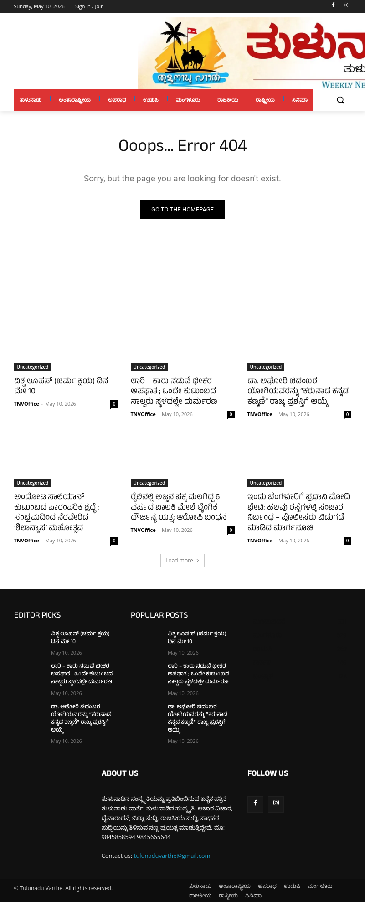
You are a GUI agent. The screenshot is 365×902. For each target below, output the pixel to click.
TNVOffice (26, 403)
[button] (340, 100)
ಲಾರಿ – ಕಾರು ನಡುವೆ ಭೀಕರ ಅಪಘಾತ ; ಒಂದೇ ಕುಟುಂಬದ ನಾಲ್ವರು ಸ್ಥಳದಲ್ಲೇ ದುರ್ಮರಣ (172, 392)
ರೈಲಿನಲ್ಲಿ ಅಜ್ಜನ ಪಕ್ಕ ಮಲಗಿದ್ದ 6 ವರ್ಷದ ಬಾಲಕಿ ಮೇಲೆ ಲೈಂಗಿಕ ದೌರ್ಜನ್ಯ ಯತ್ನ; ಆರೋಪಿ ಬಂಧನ (177, 507)
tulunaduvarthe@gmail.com (172, 852)
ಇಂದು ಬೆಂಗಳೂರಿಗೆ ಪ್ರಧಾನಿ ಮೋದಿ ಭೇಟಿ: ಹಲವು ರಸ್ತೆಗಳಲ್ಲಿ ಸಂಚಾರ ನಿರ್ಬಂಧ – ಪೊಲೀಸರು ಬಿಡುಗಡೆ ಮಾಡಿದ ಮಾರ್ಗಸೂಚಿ (297, 512)
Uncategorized (33, 367)
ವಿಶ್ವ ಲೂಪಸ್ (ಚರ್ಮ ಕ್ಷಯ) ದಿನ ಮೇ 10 (60, 387)
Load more (182, 558)
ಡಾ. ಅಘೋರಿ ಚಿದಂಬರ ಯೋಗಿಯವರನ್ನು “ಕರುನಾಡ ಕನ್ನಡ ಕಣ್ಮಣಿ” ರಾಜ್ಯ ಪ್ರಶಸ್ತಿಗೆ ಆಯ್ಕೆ (296, 392)
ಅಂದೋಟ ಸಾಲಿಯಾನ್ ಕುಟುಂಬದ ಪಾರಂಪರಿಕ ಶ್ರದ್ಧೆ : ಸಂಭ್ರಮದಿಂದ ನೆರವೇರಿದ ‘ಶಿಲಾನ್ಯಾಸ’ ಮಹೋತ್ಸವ (65, 507)
